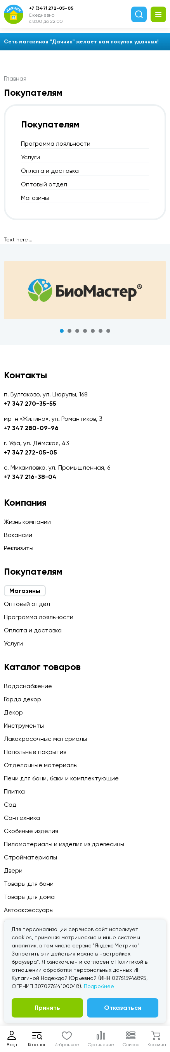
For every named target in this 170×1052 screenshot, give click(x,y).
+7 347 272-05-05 (30, 452)
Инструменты (24, 725)
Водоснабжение (28, 686)
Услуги (30, 157)
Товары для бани (29, 883)
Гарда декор (22, 699)
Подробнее (99, 986)
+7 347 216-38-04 (30, 476)
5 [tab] (93, 331)
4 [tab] (85, 331)
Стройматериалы (30, 857)
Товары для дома (29, 896)
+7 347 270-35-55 (30, 403)
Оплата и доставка (50, 170)
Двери (13, 870)
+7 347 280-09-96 (31, 428)
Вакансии (18, 535)
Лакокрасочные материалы (45, 738)
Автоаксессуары (29, 910)
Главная (15, 78)
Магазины (35, 197)
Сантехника (22, 817)
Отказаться (122, 1007)
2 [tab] (69, 331)
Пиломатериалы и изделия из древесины (64, 844)
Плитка (14, 791)
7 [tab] (108, 331)
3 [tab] (77, 331)
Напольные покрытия (35, 752)
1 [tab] (62, 331)
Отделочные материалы (41, 765)
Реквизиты (18, 548)
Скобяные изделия (31, 831)
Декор (13, 712)
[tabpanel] (85, 290)
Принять (47, 1007)
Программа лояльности (55, 143)
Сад (10, 804)
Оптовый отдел (44, 184)
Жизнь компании (27, 521)
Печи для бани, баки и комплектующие (61, 778)
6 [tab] (100, 331)
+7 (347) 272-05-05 (51, 8)
